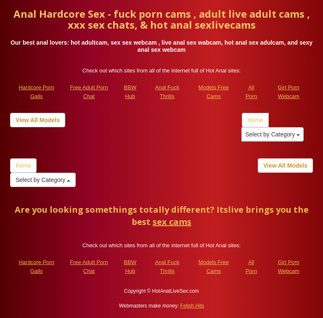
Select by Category (272, 134)
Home (255, 120)
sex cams (172, 221)
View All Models (38, 120)
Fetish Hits (192, 306)
